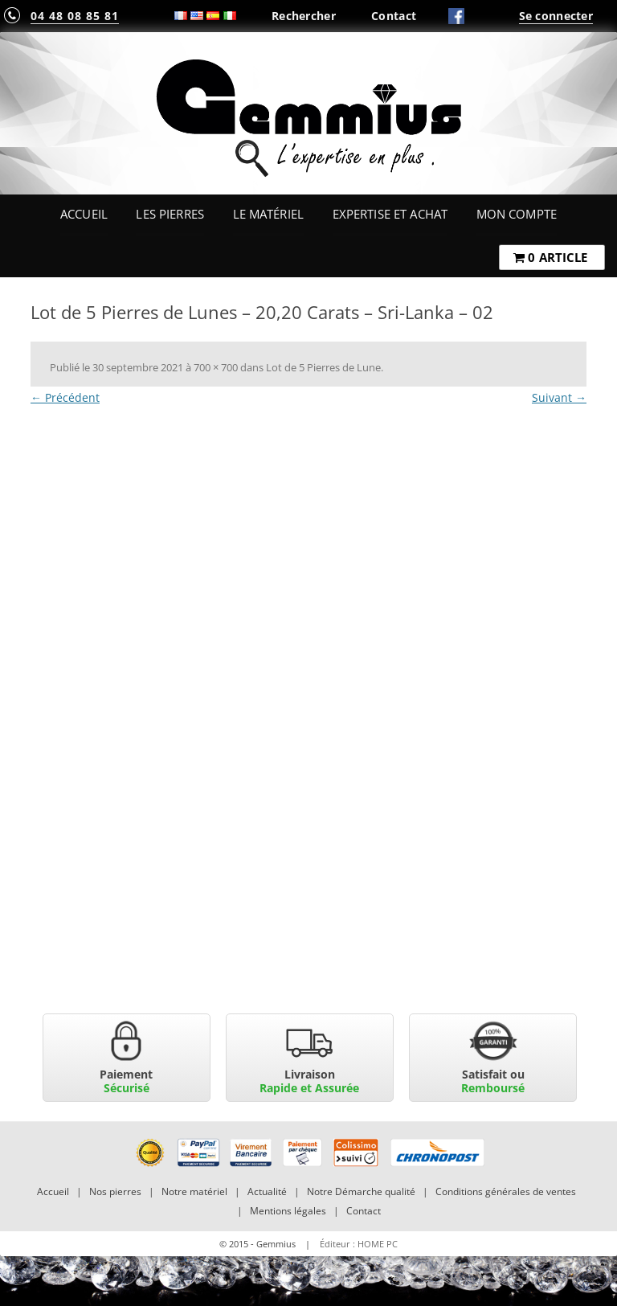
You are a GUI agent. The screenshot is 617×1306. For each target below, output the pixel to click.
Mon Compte (516, 214)
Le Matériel (268, 214)
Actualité (267, 1191)
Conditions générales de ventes (505, 1191)
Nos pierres (115, 1191)
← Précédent (65, 397)
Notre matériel (194, 1191)
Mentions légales (288, 1211)
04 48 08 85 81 (75, 15)
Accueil (84, 214)
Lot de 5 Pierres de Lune (323, 367)
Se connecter (556, 15)
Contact (393, 15)
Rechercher (304, 15)
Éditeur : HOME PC (359, 1244)
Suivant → (559, 397)
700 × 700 (216, 367)
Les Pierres (170, 214)
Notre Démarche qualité (361, 1191)
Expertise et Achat (390, 214)
